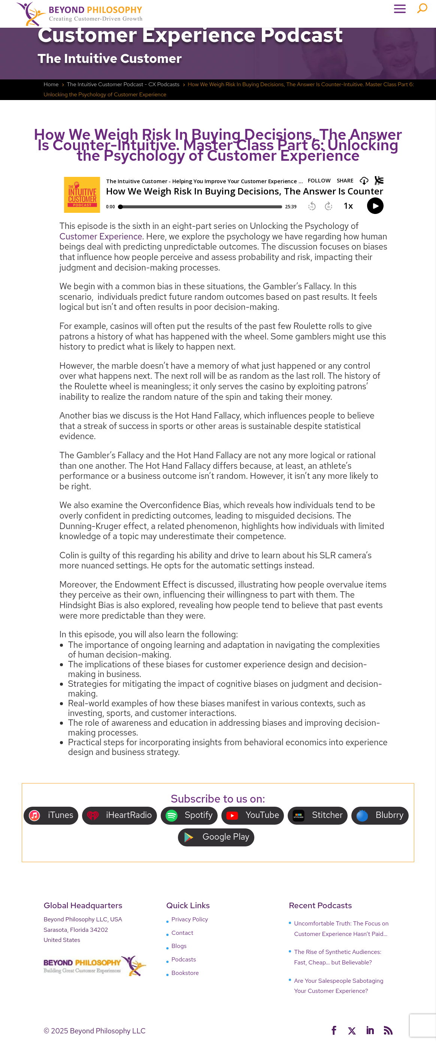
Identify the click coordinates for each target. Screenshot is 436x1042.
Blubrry (380, 815)
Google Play (216, 837)
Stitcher (318, 815)
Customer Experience (101, 236)
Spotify (189, 815)
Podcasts (184, 959)
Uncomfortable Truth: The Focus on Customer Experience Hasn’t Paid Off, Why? (341, 929)
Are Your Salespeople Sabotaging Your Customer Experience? (338, 986)
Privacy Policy (190, 919)
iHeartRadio (119, 815)
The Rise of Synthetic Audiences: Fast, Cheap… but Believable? (337, 957)
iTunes (50, 815)
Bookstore (185, 973)
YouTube (252, 815)
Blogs (179, 946)
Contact (182, 933)
